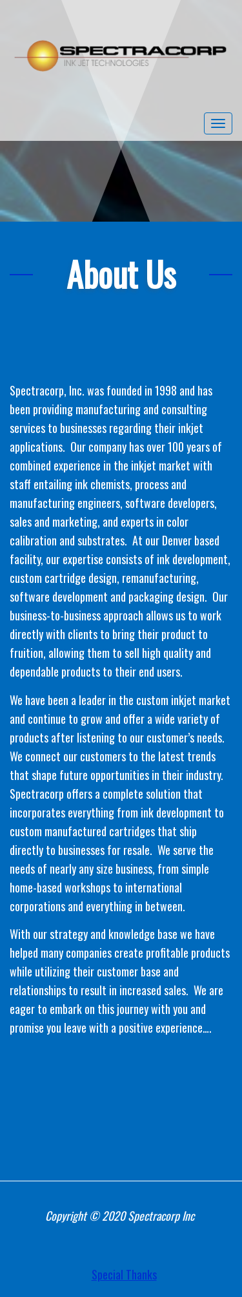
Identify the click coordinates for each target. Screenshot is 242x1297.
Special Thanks (124, 1274)
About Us (121, 274)
